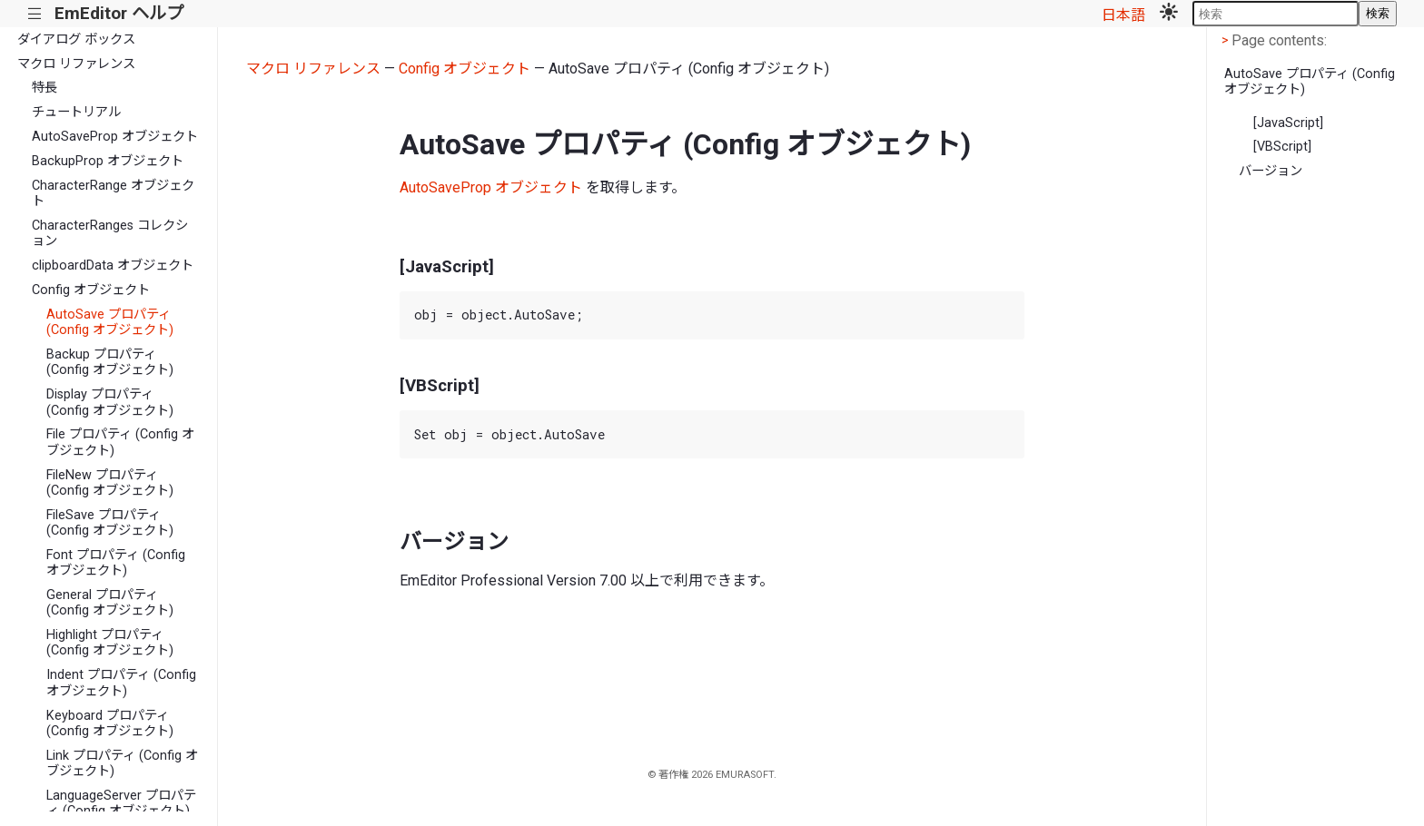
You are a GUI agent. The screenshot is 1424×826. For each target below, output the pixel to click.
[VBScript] (1282, 146)
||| (35, 14)
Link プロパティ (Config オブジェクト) (122, 763)
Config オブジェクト (91, 290)
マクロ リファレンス (76, 64)
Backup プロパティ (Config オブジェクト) (109, 362)
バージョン (1270, 171)
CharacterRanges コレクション (110, 233)
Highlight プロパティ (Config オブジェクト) (109, 642)
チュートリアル (76, 112)
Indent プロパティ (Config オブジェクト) (121, 682)
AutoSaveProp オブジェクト (115, 136)
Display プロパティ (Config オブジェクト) (109, 402)
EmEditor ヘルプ (118, 13)
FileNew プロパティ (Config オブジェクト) (109, 482)
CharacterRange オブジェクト (113, 193)
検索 (1377, 13)
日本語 (1123, 15)
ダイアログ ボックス (76, 39)
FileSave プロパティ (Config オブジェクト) (109, 522)
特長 (44, 87)
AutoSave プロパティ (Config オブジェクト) (109, 322)
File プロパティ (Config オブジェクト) (120, 442)
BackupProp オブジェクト (107, 161)
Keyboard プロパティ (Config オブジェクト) (109, 723)
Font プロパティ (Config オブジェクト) (115, 562)
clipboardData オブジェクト (112, 265)
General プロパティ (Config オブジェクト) (109, 602)
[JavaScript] (1288, 123)
